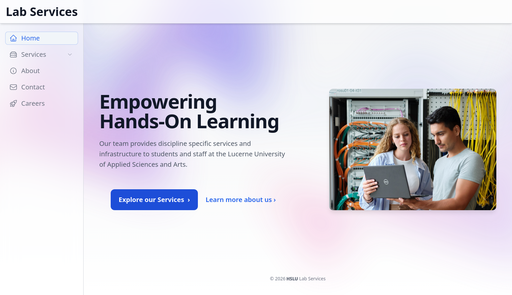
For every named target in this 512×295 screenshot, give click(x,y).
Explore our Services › (154, 199)
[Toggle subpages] (70, 54)
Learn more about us (241, 200)
